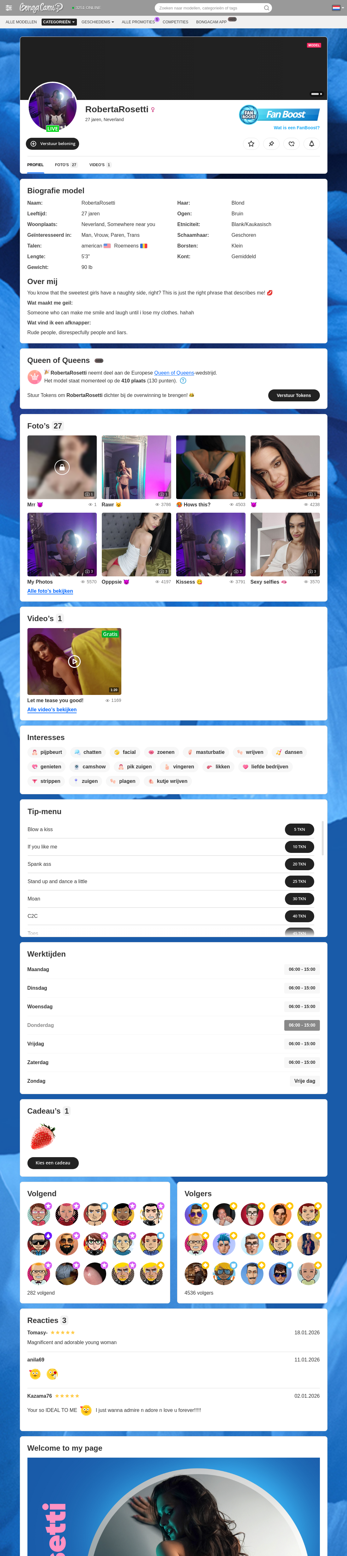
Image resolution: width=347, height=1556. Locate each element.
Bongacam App (213, 21)
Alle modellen (21, 22)
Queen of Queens (174, 373)
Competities (175, 22)
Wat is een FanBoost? (297, 127)
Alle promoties (140, 21)
